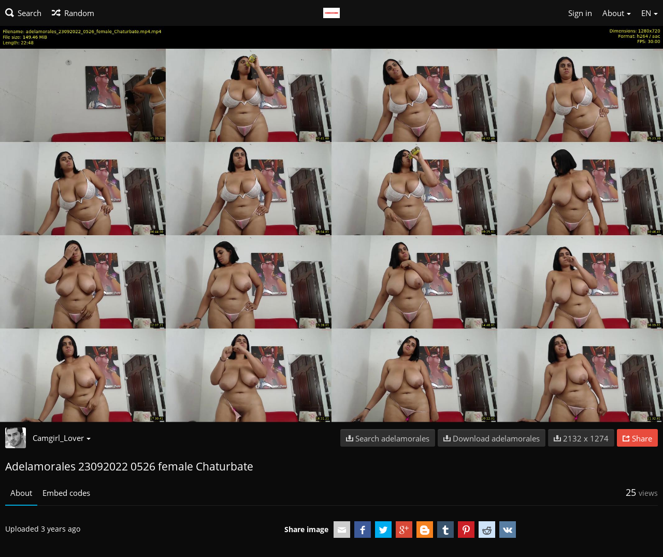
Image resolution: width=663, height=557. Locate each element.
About (21, 493)
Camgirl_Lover (62, 438)
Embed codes (66, 493)
